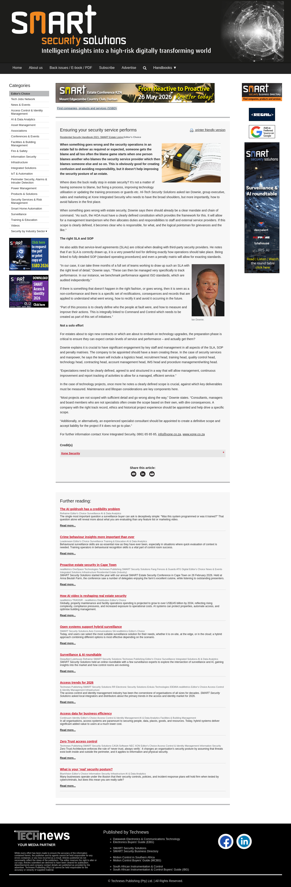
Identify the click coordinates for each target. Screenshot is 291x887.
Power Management (23, 188)
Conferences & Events (25, 136)
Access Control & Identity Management (27, 112)
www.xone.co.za (194, 434)
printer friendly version (207, 130)
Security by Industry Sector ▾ (29, 231)
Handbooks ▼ (165, 68)
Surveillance (19, 214)
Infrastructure (19, 162)
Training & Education (24, 219)
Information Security (23, 156)
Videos (15, 225)
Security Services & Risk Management (26, 201)
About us (36, 68)
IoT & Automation (22, 173)
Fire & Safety (19, 151)
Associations (19, 130)
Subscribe (107, 68)
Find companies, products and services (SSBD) (87, 108)
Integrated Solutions (23, 168)
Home (17, 68)
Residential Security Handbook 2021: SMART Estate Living (92, 137)
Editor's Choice (20, 93)
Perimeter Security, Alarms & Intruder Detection (29, 181)
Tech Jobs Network (23, 99)
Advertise (129, 68)
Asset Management (23, 125)
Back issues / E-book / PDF (71, 68)
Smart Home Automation (27, 208)
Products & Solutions (24, 194)
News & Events (20, 104)
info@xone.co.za (169, 434)
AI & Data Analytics (23, 119)
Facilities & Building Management (23, 143)
